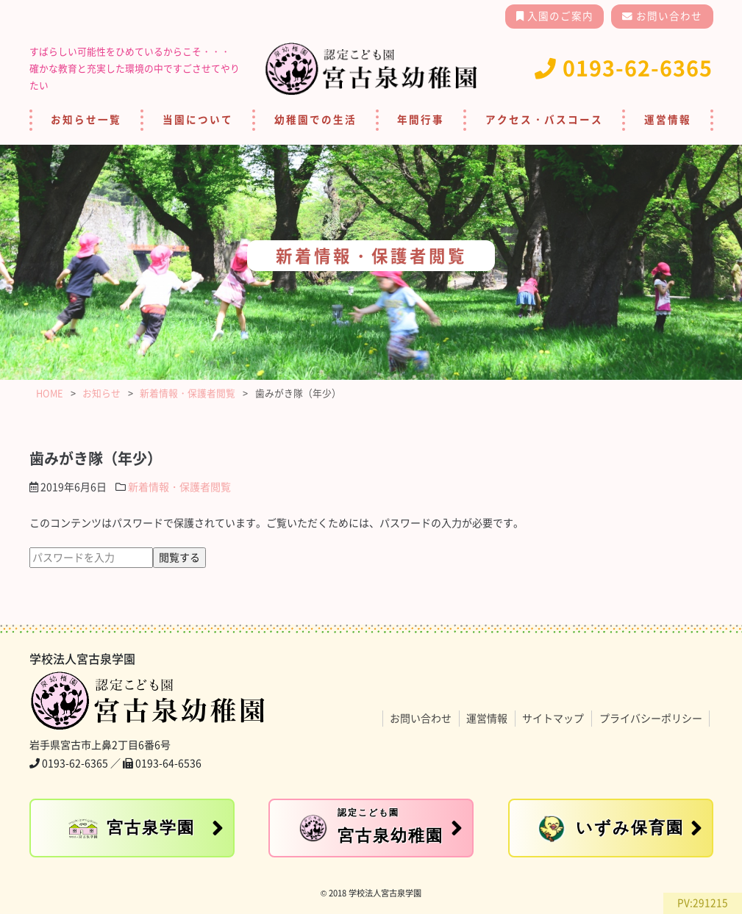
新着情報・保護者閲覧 (179, 487)
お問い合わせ (667, 16)
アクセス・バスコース (544, 120)
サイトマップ (553, 718)
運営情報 (667, 120)
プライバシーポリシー (650, 718)
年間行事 (420, 120)
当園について (198, 120)
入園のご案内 (558, 16)
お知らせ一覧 (86, 120)
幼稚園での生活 (315, 120)
